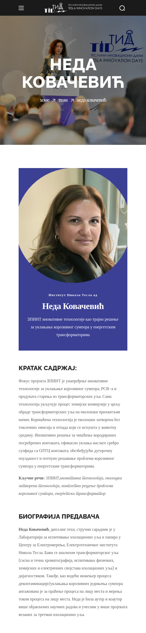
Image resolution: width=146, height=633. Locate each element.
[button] (122, 8)
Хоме (44, 100)
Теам (62, 100)
